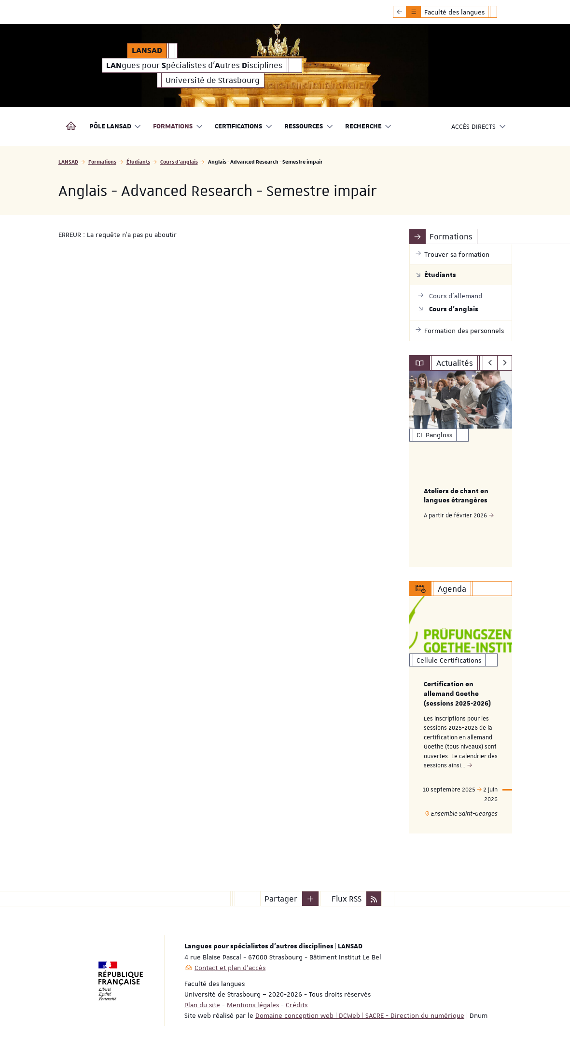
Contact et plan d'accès (230, 967)
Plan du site (202, 1004)
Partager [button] (280, 898)
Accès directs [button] (478, 126)
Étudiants (138, 161)
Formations (102, 161)
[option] (460, 469)
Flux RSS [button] (346, 898)
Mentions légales (253, 1004)
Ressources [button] (309, 126)
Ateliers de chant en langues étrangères (456, 496)
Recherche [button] (368, 126)
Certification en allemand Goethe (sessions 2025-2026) (457, 694)
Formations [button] (178, 126)
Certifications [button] (244, 126)
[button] (310, 898)
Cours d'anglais (179, 161)
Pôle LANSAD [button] (115, 126)
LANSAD (68, 161)
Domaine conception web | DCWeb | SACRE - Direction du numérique (359, 1015)
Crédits (296, 1004)
